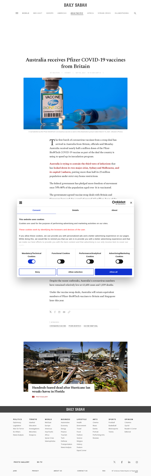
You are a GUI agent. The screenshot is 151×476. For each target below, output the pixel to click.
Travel (79, 429)
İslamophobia (50, 441)
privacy (35, 471)
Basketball (112, 425)
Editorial (128, 432)
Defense (64, 441)
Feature (79, 447)
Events (95, 429)
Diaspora (32, 435)
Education (32, 425)
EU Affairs (16, 432)
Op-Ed (127, 425)
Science (79, 438)
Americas (62, 13)
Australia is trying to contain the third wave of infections (80, 164)
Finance (64, 432)
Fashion (80, 435)
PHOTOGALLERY (42, 397)
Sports (112, 419)
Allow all (113, 272)
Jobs (15, 471)
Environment (81, 425)
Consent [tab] (37, 210)
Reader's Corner (131, 429)
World (25, 13)
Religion (80, 441)
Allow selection (75, 272)
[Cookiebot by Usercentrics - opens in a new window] (114, 203)
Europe (50, 13)
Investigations (34, 429)
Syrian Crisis (104, 13)
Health (79, 422)
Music (95, 425)
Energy (63, 429)
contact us (82, 471)
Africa (90, 13)
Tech (62, 438)
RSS (104, 471)
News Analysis (18, 435)
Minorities (32, 432)
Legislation (17, 425)
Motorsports (113, 429)
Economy (64, 425)
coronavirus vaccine (58, 326)
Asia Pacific (77, 13)
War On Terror (18, 429)
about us (58, 471)
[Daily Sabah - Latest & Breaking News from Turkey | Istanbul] (75, 5)
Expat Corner (81, 450)
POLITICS (17, 419)
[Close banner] (131, 203)
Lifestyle (82, 419)
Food (79, 432)
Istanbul (32, 422)
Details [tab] (75, 210)
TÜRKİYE (33, 419)
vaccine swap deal (91, 326)
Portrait (95, 432)
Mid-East (37, 13)
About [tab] (114, 210)
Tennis (111, 432)
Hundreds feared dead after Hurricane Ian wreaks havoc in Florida (59, 389)
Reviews (96, 438)
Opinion (129, 419)
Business (65, 419)
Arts (95, 419)
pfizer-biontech (75, 326)
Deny (37, 272)
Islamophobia (122, 13)
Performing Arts (98, 435)
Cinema (95, 422)
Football (112, 422)
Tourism (64, 435)
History (79, 444)
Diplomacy (17, 422)
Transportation (66, 444)
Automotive (65, 422)
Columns (128, 422)
